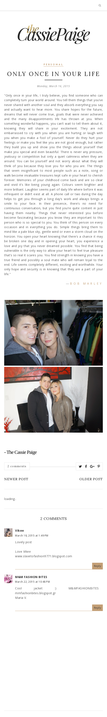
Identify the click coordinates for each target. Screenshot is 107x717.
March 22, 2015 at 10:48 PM (32, 582)
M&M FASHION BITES (31, 577)
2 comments (17, 466)
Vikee (19, 531)
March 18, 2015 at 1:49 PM (31, 535)
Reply (97, 566)
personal (53, 65)
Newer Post (16, 479)
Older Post (91, 479)
